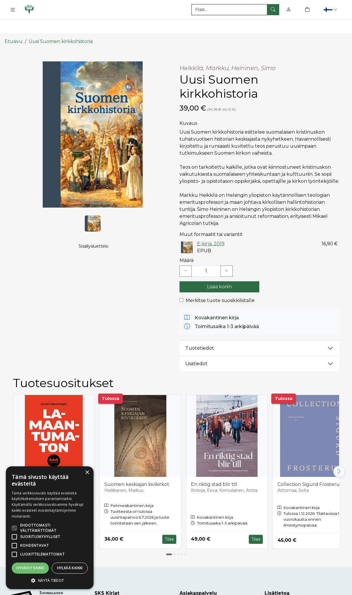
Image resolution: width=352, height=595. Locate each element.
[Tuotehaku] (235, 9)
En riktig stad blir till (214, 467)
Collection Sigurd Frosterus (309, 467)
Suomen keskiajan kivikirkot (136, 467)
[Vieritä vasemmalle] (13, 454)
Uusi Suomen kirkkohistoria (61, 24)
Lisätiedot (196, 346)
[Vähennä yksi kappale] (186, 253)
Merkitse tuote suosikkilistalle (220, 283)
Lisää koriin (219, 269)
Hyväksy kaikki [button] (30, 567)
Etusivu (14, 24)
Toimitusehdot (282, 589)
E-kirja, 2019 (211, 226)
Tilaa (169, 521)
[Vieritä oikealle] (339, 454)
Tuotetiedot (199, 331)
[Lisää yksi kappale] (226, 253)
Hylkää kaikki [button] (70, 567)
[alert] (50, 527)
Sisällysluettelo (93, 235)
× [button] (87, 472)
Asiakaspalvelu (197, 589)
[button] (331, 9)
